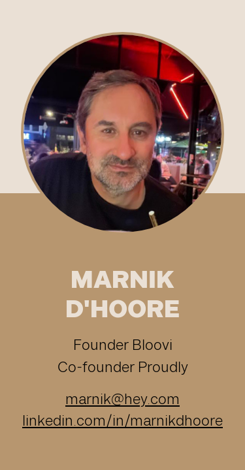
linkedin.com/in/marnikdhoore (122, 421)
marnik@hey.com (122, 400)
